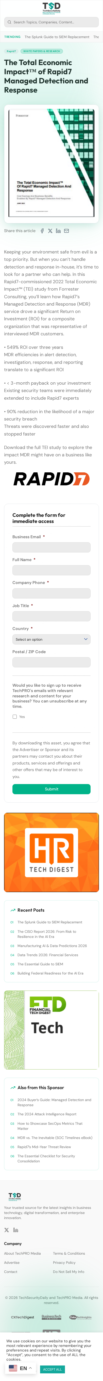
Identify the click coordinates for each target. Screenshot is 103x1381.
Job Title (22, 605)
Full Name (24, 559)
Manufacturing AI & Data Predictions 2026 (52, 945)
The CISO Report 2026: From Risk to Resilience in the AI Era (47, 934)
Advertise (12, 1262)
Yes (22, 716)
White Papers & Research (41, 51)
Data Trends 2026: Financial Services (48, 955)
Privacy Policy (64, 1262)
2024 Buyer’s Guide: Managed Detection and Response (54, 1102)
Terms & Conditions (69, 1253)
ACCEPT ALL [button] (52, 1369)
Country (22, 628)
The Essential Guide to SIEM (40, 964)
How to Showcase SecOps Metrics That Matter (50, 1126)
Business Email (28, 536)
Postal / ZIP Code (29, 651)
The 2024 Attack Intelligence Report (47, 1114)
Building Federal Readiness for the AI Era (50, 973)
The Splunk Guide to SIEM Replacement (57, 37)
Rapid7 (11, 51)
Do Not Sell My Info (68, 1271)
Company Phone (30, 582)
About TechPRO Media (22, 1253)
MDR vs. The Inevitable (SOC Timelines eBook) (55, 1137)
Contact (10, 1271)
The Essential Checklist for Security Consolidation (46, 1158)
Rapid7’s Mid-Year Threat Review (44, 1147)
